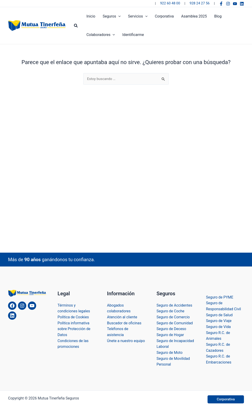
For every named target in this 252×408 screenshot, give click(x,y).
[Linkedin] (242, 4)
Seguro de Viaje (218, 321)
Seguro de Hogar (170, 335)
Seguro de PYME (219, 297)
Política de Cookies (73, 317)
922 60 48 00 (170, 3)
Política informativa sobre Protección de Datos (74, 329)
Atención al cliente (122, 317)
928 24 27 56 (200, 3)
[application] (118, 16)
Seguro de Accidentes (174, 305)
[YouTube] (235, 4)
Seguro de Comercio (173, 317)
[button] (76, 26)
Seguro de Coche (170, 311)
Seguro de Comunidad (174, 323)
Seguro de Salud (219, 315)
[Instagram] (228, 4)
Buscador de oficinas (124, 323)
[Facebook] (221, 4)
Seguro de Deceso (171, 329)
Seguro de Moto (169, 352)
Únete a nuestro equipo (126, 341)
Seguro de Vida (218, 327)
